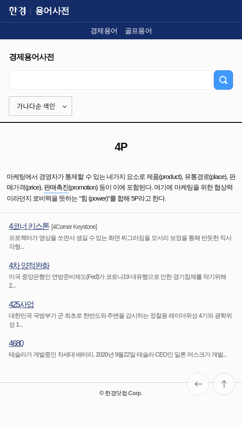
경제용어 (104, 30)
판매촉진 (56, 187)
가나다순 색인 (36, 106)
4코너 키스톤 (29, 226)
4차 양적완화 (29, 265)
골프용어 (138, 30)
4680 (16, 343)
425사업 (21, 304)
